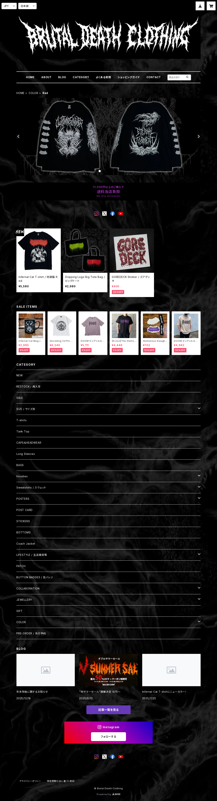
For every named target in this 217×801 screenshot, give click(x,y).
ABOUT (46, 77)
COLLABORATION (27, 588)
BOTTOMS (23, 532)
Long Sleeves (25, 453)
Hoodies (22, 476)
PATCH (21, 566)
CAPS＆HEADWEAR (28, 442)
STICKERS (23, 521)
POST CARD (24, 509)
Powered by (108, 794)
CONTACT (153, 77)
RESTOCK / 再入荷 (28, 386)
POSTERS (22, 498)
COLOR (33, 93)
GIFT (19, 610)
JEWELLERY (24, 599)
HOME (30, 77)
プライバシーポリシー (30, 781)
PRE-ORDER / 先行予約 (31, 633)
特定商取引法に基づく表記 (61, 781)
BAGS (20, 465)
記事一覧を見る (108, 710)
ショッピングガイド (129, 77)
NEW (19, 375)
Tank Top (22, 431)
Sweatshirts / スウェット (31, 487)
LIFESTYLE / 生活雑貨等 (31, 554)
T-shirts (21, 420)
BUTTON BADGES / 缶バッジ (34, 577)
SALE (19, 397)
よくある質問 (103, 77)
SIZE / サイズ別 (25, 409)
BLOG (62, 77)
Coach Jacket (25, 543)
